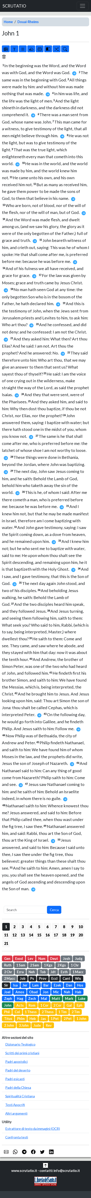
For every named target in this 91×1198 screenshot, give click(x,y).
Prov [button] (42, 978)
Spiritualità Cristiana (20, 1096)
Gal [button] (69, 1005)
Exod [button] (19, 958)
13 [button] (23, 935)
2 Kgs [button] (61, 965)
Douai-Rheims (28, 22)
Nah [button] (67, 992)
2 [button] (14, 926)
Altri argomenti (16, 1113)
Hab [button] (78, 992)
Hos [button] (80, 985)
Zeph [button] (8, 998)
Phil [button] (7, 1012)
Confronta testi (16, 1137)
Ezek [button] (57, 985)
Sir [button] (6, 985)
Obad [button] (33, 992)
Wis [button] (78, 978)
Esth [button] (64, 972)
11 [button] (6, 935)
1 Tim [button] (62, 1012)
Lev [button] (30, 958)
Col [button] (17, 1012)
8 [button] (64, 926)
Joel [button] (7, 992)
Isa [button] (15, 985)
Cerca (54, 910)
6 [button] (47, 926)
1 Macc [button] (78, 972)
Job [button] (22, 978)
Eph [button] (79, 1005)
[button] (45, 1165)
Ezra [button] (20, 972)
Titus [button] (8, 1019)
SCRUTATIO (14, 5)
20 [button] (81, 935)
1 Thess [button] (31, 1012)
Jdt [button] (53, 972)
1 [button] (6, 926)
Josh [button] (66, 958)
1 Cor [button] (44, 1005)
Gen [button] (7, 958)
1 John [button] (81, 1019)
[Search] (25, 910)
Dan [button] (69, 985)
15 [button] (39, 935)
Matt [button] (56, 998)
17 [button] (56, 935)
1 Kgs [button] (48, 965)
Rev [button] (49, 1025)
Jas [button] (43, 1019)
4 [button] (31, 926)
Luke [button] (81, 998)
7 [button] (56, 926)
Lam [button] (35, 985)
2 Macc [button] (9, 978)
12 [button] (14, 935)
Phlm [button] (21, 1019)
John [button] (7, 1005)
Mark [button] (69, 998)
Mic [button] (56, 992)
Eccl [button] (54, 978)
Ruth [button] (7, 965)
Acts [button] (20, 1005)
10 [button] (81, 926)
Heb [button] (33, 1019)
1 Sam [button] (20, 965)
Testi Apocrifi (15, 1105)
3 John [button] (24, 1025)
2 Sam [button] (34, 965)
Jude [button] (37, 1025)
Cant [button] (66, 978)
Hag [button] (20, 998)
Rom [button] (32, 1005)
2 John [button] (9, 1025)
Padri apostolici (16, 1062)
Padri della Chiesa (18, 1087)
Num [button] (41, 958)
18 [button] (64, 935)
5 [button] (39, 926)
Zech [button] (32, 998)
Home (8, 22)
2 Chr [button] (8, 972)
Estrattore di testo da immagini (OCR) (32, 1129)
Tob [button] (43, 972)
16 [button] (48, 935)
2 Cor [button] (57, 1005)
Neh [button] (32, 972)
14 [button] (31, 935)
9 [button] (72, 926)
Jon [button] (45, 992)
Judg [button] (79, 958)
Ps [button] (32, 978)
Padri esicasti (15, 1079)
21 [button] (6, 943)
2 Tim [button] (76, 1012)
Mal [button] (44, 998)
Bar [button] (46, 985)
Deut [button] (54, 958)
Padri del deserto (17, 1070)
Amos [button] (19, 992)
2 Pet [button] (68, 1019)
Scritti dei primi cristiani (22, 1053)
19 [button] (72, 935)
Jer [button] (25, 985)
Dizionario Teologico (20, 1044)
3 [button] (23, 926)
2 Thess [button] (48, 1012)
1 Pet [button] (55, 1019)
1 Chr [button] (75, 965)
